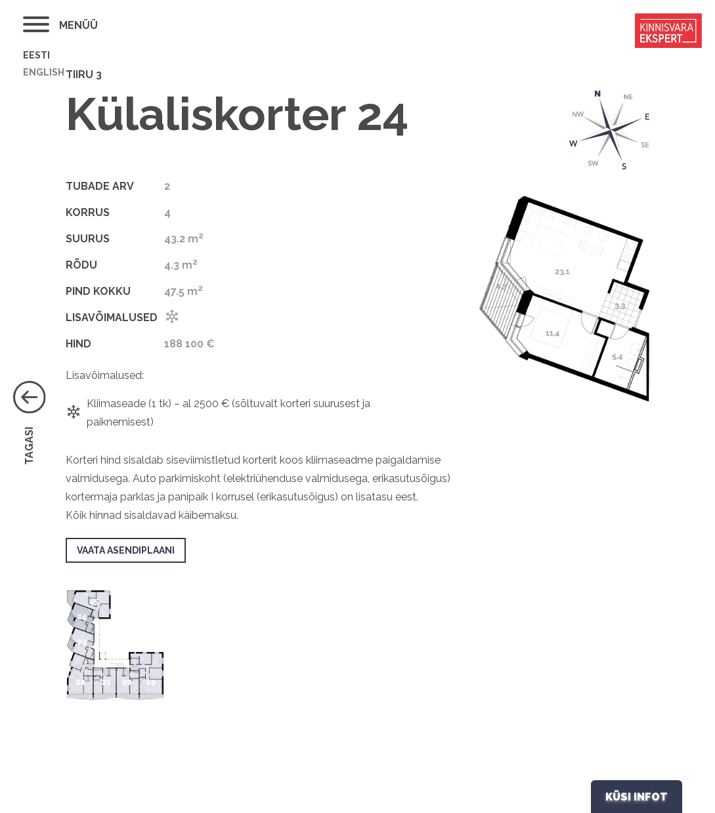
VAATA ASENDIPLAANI (126, 550)
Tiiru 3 (84, 74)
